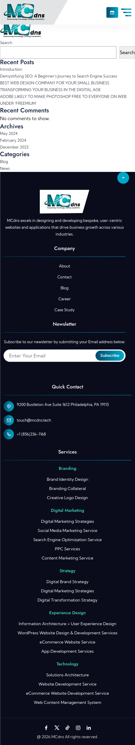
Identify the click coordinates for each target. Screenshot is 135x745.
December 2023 (14, 147)
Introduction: (11, 69)
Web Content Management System (67, 702)
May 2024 (9, 133)
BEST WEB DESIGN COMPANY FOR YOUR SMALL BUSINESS (54, 82)
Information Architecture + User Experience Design (67, 623)
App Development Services (67, 651)
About (64, 266)
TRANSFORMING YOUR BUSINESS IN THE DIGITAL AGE (50, 89)
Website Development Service (67, 684)
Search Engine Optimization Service (67, 539)
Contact (64, 277)
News (5, 168)
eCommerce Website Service (67, 642)
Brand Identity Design (67, 479)
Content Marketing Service (67, 558)
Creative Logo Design (67, 497)
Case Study (65, 309)
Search (6, 42)
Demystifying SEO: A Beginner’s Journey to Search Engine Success (58, 76)
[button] (112, 12)
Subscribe (109, 355)
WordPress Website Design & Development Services (67, 633)
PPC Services (67, 549)
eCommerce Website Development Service (67, 693)
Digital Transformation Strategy (67, 600)
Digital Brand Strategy (68, 581)
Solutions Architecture (67, 675)
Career (64, 298)
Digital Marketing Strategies (67, 521)
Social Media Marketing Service (67, 530)
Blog (4, 161)
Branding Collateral (67, 488)
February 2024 (13, 140)
